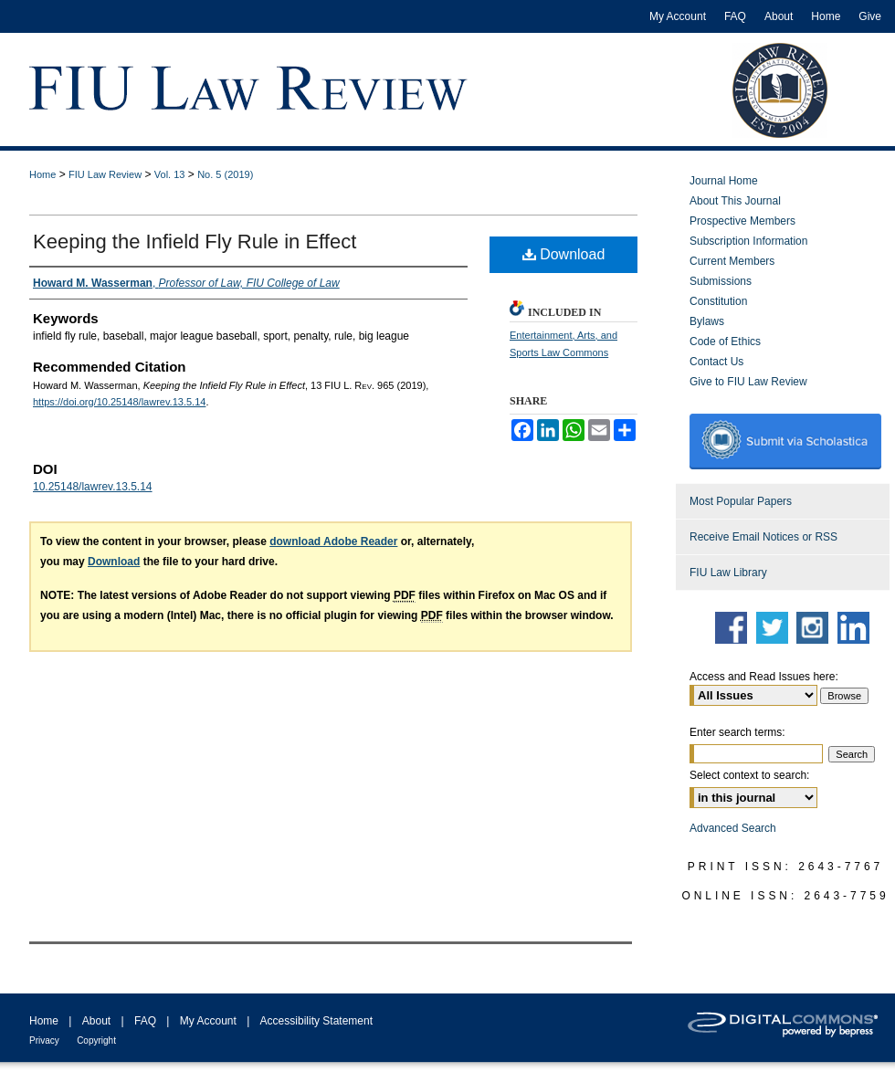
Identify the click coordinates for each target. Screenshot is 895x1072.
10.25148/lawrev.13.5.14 (93, 486)
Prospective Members (742, 221)
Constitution (718, 301)
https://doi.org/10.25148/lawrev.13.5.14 (119, 401)
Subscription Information (748, 241)
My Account (208, 1020)
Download (563, 254)
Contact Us (716, 361)
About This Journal (735, 200)
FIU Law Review (105, 174)
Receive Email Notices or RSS (763, 537)
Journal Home (724, 180)
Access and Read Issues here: (764, 676)
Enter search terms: (737, 732)
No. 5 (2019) (225, 174)
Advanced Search (733, 828)
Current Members (732, 261)
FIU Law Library (728, 572)
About (96, 1020)
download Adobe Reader (333, 541)
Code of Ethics (725, 341)
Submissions (721, 281)
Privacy (44, 1040)
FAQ (145, 1020)
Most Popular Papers (741, 501)
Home (42, 174)
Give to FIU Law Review (748, 381)
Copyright (96, 1040)
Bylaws (707, 321)
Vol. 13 (169, 174)
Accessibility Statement (316, 1020)
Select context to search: (749, 775)
